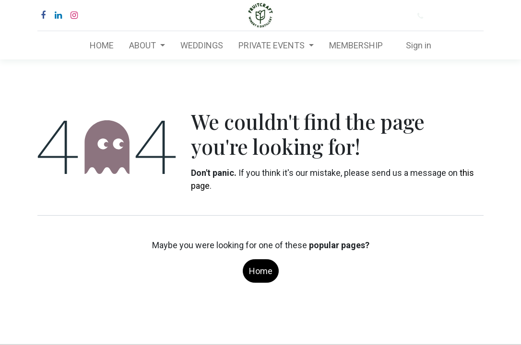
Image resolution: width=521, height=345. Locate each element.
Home (260, 271)
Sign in (418, 45)
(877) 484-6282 (457, 16)
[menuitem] (101, 45)
